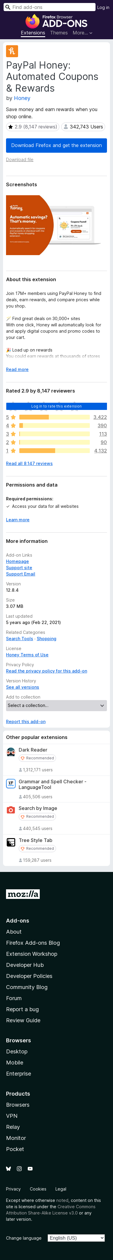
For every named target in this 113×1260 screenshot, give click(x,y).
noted (62, 1200)
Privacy (13, 1188)
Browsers (18, 1105)
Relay (13, 1127)
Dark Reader (33, 750)
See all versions (22, 687)
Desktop (16, 1051)
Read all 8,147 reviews (29, 463)
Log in (103, 7)
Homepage (17, 561)
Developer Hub (25, 965)
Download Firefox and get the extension (56, 145)
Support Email (20, 573)
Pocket (15, 1149)
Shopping (46, 638)
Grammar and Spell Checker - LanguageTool (52, 784)
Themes (59, 33)
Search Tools (19, 638)
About (14, 932)
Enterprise (18, 1073)
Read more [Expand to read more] (17, 369)
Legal (60, 1188)
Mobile (14, 1062)
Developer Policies (29, 976)
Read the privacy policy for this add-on (46, 670)
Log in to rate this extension (56, 406)
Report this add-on (26, 721)
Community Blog (27, 987)
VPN (11, 1116)
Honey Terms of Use (27, 654)
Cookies (38, 1188)
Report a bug (22, 1009)
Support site (19, 567)
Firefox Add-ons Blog (33, 943)
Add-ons (17, 920)
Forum (14, 998)
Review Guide (23, 1020)
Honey (22, 98)
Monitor (16, 1138)
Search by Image (38, 808)
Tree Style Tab (35, 840)
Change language (24, 1238)
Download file (19, 159)
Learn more (18, 519)
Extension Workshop (31, 954)
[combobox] (50, 7)
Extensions (33, 33)
